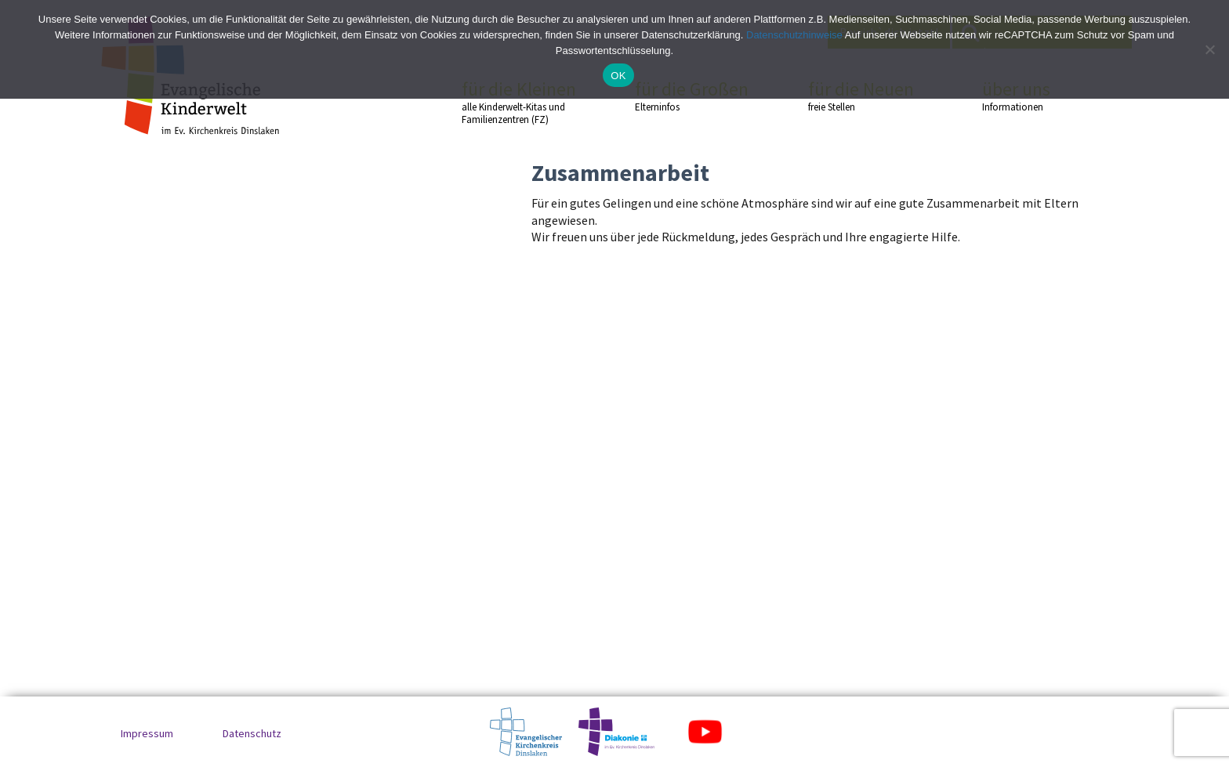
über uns (1041, 96)
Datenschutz (252, 733)
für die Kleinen (520, 102)
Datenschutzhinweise (794, 35)
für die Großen (693, 96)
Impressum (147, 733)
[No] (1209, 49)
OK (618, 75)
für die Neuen (867, 96)
